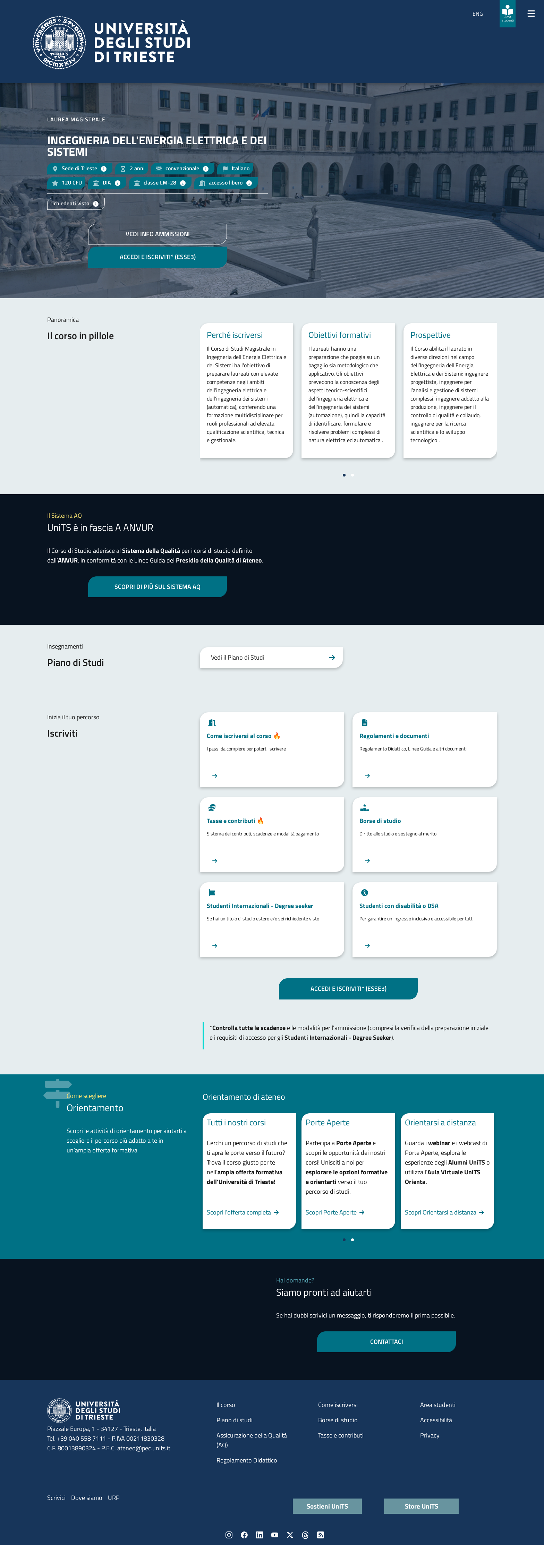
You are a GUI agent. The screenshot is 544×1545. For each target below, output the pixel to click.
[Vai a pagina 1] (344, 475)
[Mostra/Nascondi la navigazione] (531, 13)
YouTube (275, 1534)
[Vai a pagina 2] (352, 475)
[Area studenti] (508, 13)
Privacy (430, 1435)
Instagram (229, 1534)
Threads (305, 1534)
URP (114, 1497)
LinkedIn (259, 1534)
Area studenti (438, 1404)
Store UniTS (421, 1506)
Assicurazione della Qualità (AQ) (251, 1440)
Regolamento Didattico (246, 1460)
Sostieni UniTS (327, 1506)
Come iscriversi (338, 1404)
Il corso (225, 1404)
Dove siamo (86, 1497)
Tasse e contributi (341, 1435)
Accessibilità (436, 1420)
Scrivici (56, 1497)
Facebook (244, 1534)
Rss (320, 1534)
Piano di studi (234, 1420)
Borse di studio (338, 1420)
